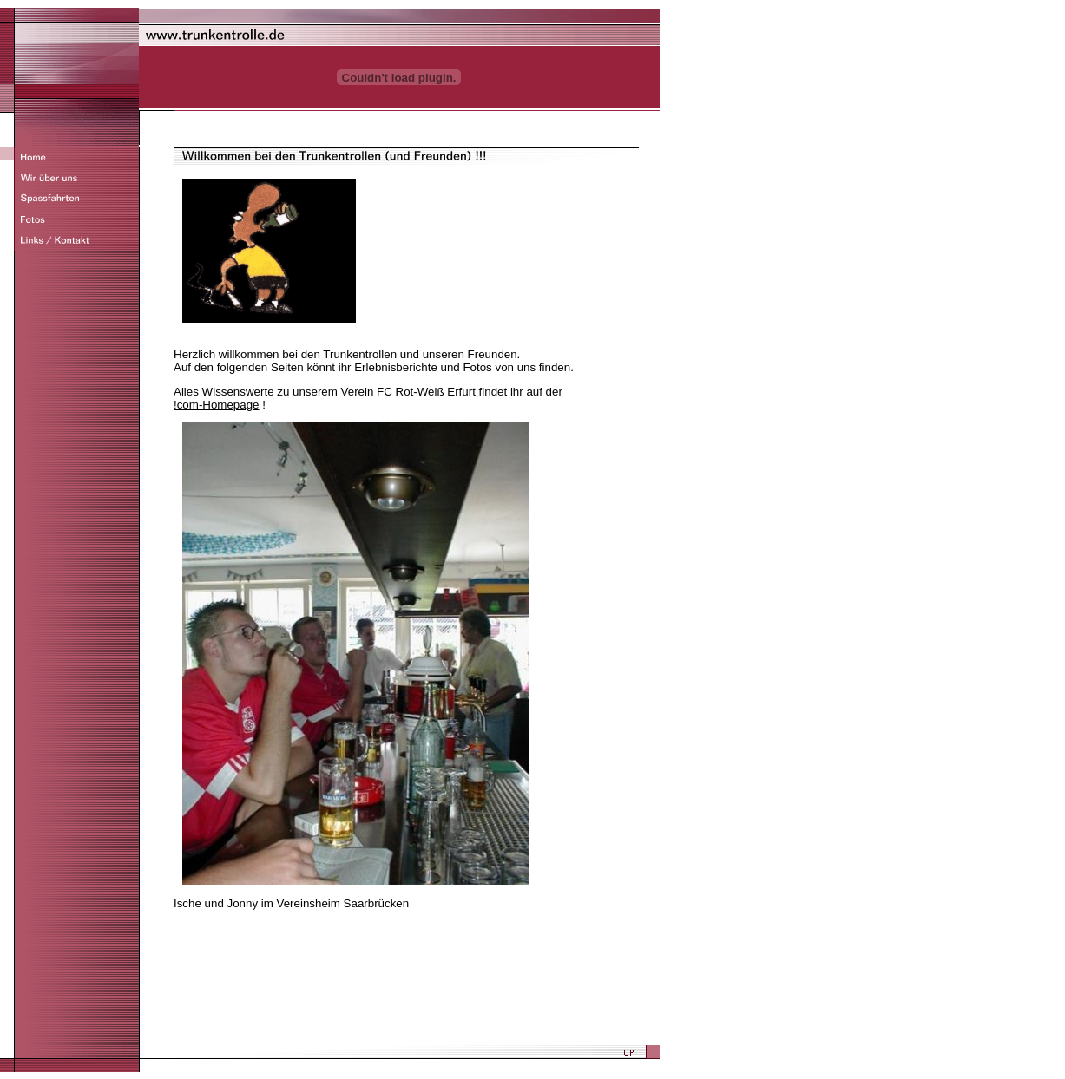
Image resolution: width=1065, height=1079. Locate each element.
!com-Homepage (217, 404)
